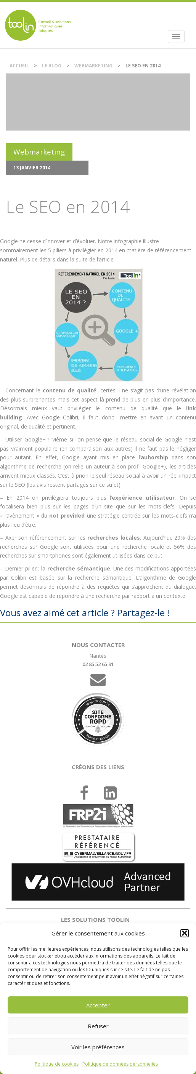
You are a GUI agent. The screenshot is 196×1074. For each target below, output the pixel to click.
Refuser (98, 1026)
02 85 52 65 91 (98, 664)
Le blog (51, 65)
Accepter (98, 1005)
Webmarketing (93, 65)
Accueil (19, 65)
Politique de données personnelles (120, 1064)
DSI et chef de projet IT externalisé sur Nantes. (38, 25)
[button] (184, 933)
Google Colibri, (61, 417)
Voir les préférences (98, 1047)
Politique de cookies (57, 1064)
